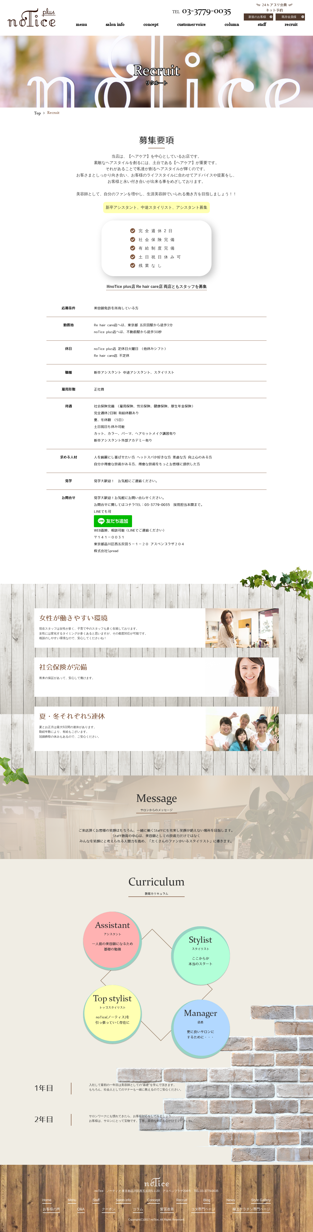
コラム (138, 1209)
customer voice (191, 24)
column (231, 24)
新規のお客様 (257, 17)
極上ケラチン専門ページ (251, 1209)
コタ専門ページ (203, 1209)
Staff (96, 1200)
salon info (115, 24)
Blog (206, 1200)
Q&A (81, 1209)
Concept (153, 1200)
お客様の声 (51, 1209)
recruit (291, 24)
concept (150, 24)
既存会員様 (289, 17)
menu (81, 24)
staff (262, 24)
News (230, 1200)
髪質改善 (167, 1209)
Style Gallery (260, 1200)
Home (46, 1200)
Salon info (123, 1200)
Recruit (181, 1200)
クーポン (108, 1209)
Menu (72, 1200)
